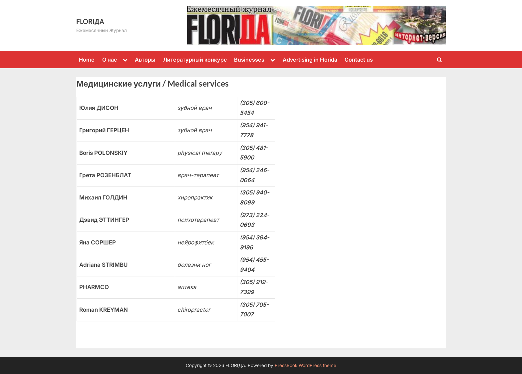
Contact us (359, 59)
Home (87, 59)
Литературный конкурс (195, 59)
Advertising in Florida (310, 59)
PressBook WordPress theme (305, 365)
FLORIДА (90, 21)
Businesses (249, 59)
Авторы (145, 59)
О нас (109, 59)
